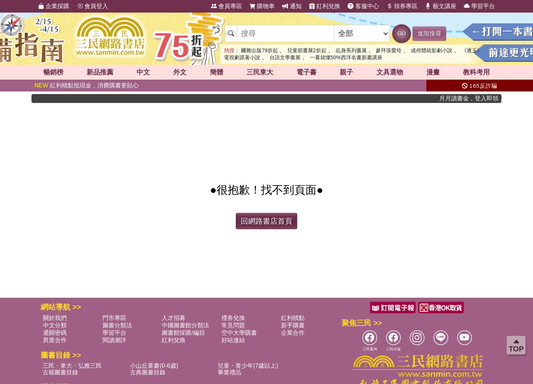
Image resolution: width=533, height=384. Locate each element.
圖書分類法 (117, 325)
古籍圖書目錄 (60, 372)
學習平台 (479, 6)
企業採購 (53, 6)
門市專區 (114, 318)
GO (401, 33)
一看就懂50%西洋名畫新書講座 (346, 57)
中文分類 (55, 325)
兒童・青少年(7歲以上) (248, 366)
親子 (346, 72)
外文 (180, 72)
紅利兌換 (324, 6)
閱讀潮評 (114, 340)
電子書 (306, 72)
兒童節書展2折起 (306, 50)
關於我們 (55, 318)
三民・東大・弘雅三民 (72, 366)
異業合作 (55, 340)
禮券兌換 (233, 318)
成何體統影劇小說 (431, 50)
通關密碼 (55, 333)
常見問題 (233, 325)
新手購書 (293, 325)
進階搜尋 (429, 33)
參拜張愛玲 (389, 50)
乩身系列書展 (351, 50)
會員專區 (226, 6)
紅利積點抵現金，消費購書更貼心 (86, 85)
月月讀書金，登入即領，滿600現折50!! (475, 98)
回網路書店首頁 (266, 221)
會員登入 (92, 6)
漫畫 (433, 72)
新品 (100, 72)
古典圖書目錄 (147, 372)
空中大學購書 (239, 333)
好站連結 (233, 340)
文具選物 (389, 72)
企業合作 (293, 333)
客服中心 (363, 6)
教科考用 (476, 72)
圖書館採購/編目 (183, 333)
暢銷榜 (53, 72)
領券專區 (402, 6)
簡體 (216, 72)
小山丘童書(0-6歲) (154, 366)
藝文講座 (440, 6)
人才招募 (173, 318)
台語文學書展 (285, 57)
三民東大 (260, 72)
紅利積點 (293, 318)
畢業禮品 (229, 372)
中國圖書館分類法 (185, 325)
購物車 (262, 6)
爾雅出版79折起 (259, 50)
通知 (291, 6)
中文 (143, 72)
